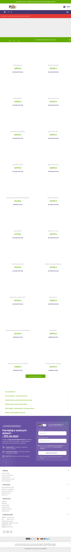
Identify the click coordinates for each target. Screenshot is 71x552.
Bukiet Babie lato (17, 98)
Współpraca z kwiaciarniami (8, 489)
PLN (8, 12)
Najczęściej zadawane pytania (8, 479)
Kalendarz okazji (5, 510)
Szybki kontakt (36, 515)
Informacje (36, 485)
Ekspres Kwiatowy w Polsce (8, 487)
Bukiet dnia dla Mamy (53, 65)
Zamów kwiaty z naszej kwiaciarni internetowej (36, 400)
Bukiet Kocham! (18, 230)
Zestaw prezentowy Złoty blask (53, 363)
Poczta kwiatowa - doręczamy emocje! (36, 396)
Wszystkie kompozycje (35, 376)
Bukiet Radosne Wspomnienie (18, 131)
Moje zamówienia (5, 505)
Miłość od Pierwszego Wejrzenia (53, 264)
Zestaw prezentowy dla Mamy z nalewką (18, 363)
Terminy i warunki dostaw (7, 475)
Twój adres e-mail (43, 437)
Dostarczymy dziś (17, 72)
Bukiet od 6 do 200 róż (53, 98)
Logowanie (4, 501)
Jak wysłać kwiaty (6, 473)
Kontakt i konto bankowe (7, 491)
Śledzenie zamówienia (6, 509)
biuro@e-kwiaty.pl (9, 521)
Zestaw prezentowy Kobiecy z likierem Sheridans (18, 330)
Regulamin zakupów (6, 493)
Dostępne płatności (6, 477)
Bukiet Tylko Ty (53, 297)
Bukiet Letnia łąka (17, 65)
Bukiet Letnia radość (53, 131)
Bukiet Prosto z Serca (53, 230)
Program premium (6, 507)
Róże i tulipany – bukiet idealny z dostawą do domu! (36, 408)
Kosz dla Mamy (53, 330)
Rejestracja (4, 503)
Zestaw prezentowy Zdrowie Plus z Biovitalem (17, 197)
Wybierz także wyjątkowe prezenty (36, 412)
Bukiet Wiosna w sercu (53, 164)
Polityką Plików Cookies (49, 544)
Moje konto (36, 499)
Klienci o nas (4, 494)
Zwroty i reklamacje (6, 480)
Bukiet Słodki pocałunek (18, 264)
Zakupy (36, 470)
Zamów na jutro (18, 204)
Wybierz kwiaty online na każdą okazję (36, 404)
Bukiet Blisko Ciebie (18, 164)
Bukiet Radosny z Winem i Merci (18, 297)
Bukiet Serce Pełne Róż (53, 197)
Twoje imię (41, 430)
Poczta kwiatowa (36, 391)
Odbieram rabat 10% (52, 453)
